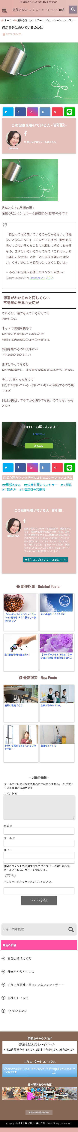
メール (9, 842)
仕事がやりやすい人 (51, 705)
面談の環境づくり (13, 705)
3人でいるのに (17, 1015)
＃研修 (67, 484)
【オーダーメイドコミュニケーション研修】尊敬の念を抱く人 (56, 656)
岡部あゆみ (13, 148)
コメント (11, 793)
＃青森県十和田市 (33, 489)
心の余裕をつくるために (53, 614)
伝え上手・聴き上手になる (31, 1127)
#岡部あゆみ (12, 484)
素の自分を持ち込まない (16, 654)
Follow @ (39, 434)
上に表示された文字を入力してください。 (29, 886)
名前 (8, 830)
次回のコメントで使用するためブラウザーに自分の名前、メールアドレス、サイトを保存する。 (38, 872)
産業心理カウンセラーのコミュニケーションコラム (37, 477)
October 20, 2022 (41, 277)
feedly (39, 446)
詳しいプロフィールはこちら (40, 142)
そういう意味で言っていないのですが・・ (20, 747)
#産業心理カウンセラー (42, 484)
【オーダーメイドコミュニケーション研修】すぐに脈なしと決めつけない (20, 617)
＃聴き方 (10, 489)
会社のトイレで (48, 745)
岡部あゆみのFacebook (39, 1117)
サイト (8, 854)
